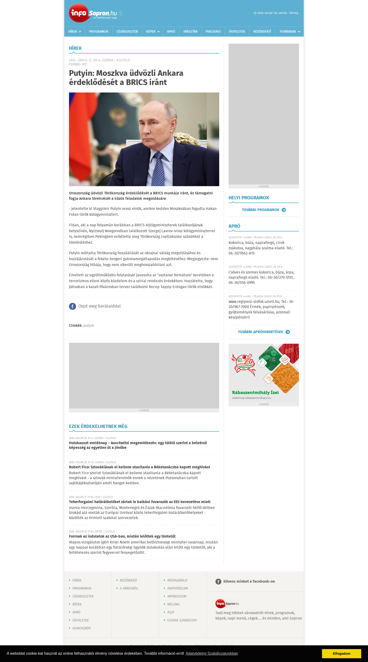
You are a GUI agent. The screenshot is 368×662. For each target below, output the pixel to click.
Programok (98, 31)
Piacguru (213, 31)
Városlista (121, 13)
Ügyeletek (237, 31)
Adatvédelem (177, 588)
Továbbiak (288, 31)
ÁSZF (170, 612)
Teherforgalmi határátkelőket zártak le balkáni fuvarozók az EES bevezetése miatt (140, 502)
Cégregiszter (127, 31)
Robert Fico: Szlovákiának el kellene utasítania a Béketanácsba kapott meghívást (139, 467)
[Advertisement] (144, 375)
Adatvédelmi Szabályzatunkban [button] (212, 653)
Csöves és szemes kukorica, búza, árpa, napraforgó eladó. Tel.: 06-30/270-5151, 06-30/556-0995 (262, 277)
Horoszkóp (82, 628)
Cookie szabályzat (182, 620)
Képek (151, 31)
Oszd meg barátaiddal (99, 306)
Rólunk (173, 604)
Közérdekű (262, 31)
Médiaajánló (177, 580)
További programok (260, 210)
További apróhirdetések (260, 332)
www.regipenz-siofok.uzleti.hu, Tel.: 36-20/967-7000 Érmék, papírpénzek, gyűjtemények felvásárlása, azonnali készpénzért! (261, 309)
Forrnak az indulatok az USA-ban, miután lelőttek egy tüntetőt (122, 536)
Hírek (72, 31)
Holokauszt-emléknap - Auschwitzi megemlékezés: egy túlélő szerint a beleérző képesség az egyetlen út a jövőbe (138, 445)
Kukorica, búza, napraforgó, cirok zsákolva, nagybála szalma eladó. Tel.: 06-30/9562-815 (261, 248)
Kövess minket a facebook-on (249, 582)
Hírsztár (191, 31)
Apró (171, 31)
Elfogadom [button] (341, 653)
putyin (88, 326)
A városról (129, 588)
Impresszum (176, 596)
